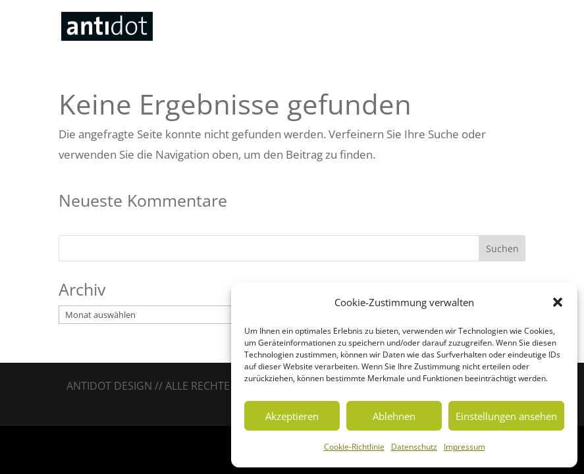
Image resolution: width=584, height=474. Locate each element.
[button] (557, 302)
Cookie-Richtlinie (354, 446)
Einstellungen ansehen (506, 416)
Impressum (464, 446)
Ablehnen (394, 416)
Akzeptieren (292, 416)
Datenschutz (414, 446)
